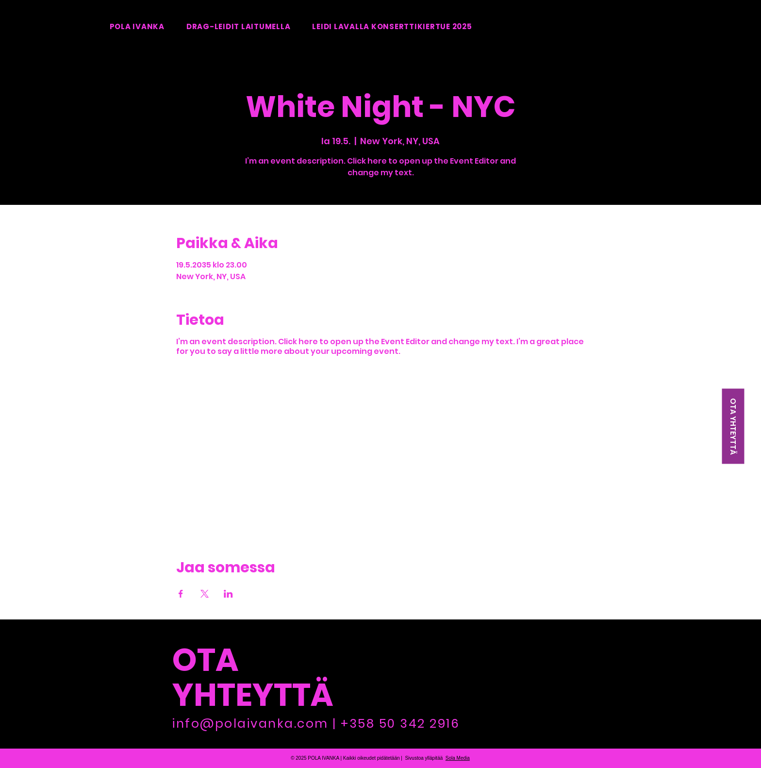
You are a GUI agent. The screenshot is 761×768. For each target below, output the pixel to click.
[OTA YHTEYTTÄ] (733, 426)
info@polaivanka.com (250, 723)
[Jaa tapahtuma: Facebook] (180, 594)
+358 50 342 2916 (400, 723)
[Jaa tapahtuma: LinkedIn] (228, 594)
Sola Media (458, 758)
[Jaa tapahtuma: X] (204, 594)
